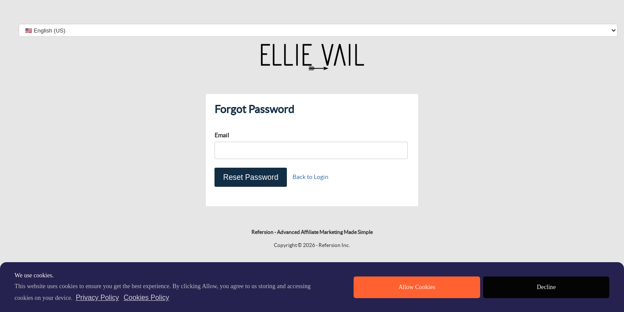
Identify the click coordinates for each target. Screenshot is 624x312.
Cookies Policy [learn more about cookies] (146, 297)
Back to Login (310, 176)
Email (221, 135)
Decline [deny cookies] (546, 287)
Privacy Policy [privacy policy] (97, 297)
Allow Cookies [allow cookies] (416, 287)
